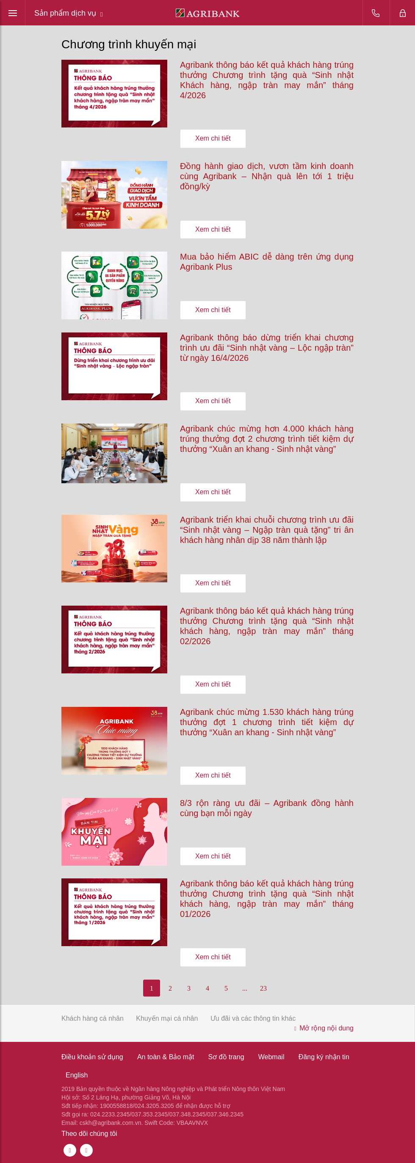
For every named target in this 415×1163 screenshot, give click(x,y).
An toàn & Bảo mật (165, 1057)
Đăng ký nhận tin (324, 1057)
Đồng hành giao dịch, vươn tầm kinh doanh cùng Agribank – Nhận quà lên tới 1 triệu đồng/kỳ (267, 176)
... (244, 988)
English (77, 1075)
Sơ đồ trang (226, 1057)
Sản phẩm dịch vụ (68, 13)
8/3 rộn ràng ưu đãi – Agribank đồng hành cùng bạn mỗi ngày (267, 808)
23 (263, 988)
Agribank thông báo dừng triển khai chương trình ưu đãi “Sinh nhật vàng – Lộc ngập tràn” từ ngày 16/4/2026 (267, 348)
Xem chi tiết (213, 138)
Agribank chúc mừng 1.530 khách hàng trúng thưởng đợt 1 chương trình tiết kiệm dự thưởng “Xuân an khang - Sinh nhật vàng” (267, 722)
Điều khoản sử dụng (92, 1057)
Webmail (271, 1057)
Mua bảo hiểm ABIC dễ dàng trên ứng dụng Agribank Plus (267, 261)
